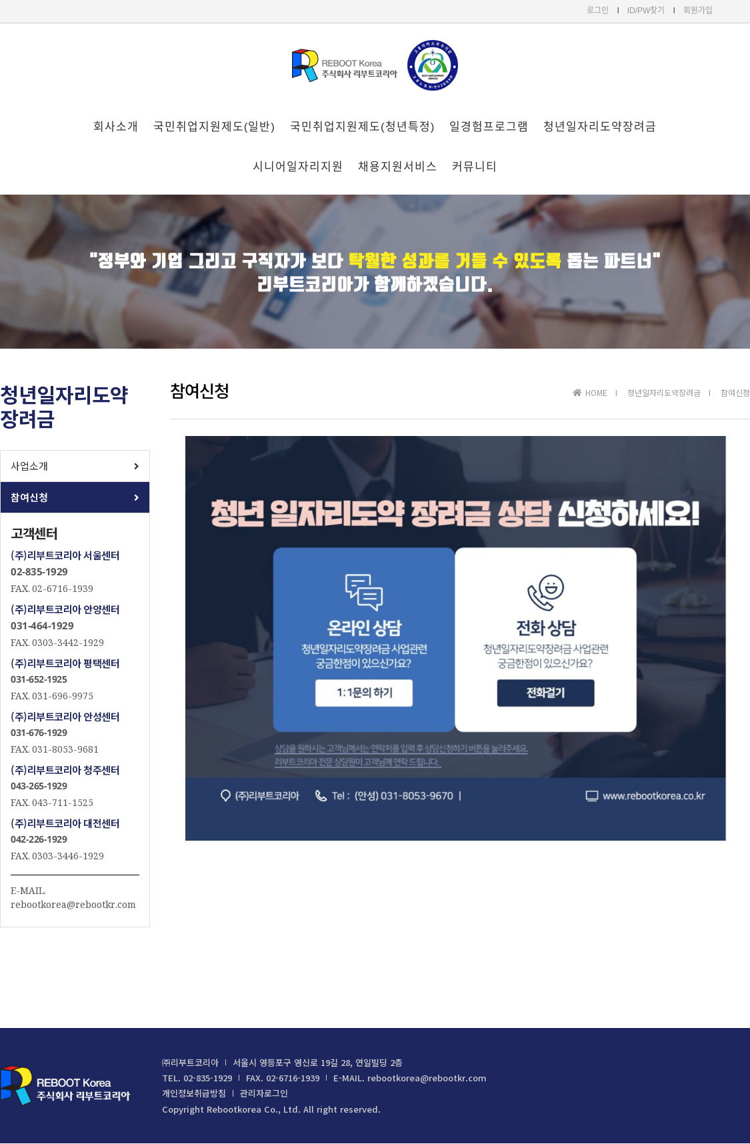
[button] (75, 466)
